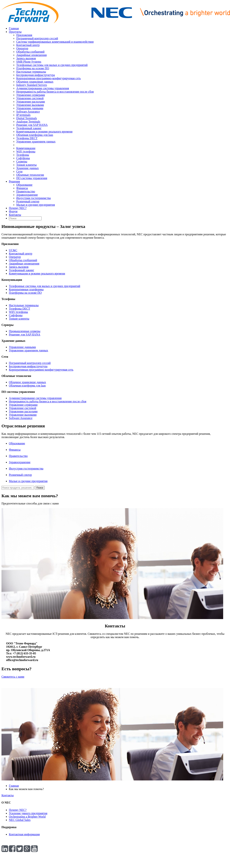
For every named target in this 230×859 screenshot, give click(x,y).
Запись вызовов (26, 58)
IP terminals (23, 114)
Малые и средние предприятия (35, 204)
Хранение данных (27, 168)
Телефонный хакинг (29, 128)
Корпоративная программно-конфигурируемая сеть (48, 78)
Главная (14, 28)
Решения (14, 181)
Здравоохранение (27, 194)
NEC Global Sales (19, 819)
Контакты (15, 214)
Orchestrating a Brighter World (27, 816)
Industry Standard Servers (31, 85)
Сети (19, 171)
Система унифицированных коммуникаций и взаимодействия (55, 41)
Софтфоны (23, 158)
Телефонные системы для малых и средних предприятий (52, 65)
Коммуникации (25, 148)
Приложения (24, 35)
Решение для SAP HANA (32, 124)
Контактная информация (24, 834)
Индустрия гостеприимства (33, 198)
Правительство (25, 191)
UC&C (13, 250)
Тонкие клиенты (26, 164)
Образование (24, 184)
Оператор (22, 48)
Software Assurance (28, 111)
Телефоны (22, 154)
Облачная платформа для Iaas (34, 134)
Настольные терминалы (31, 71)
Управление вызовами (30, 104)
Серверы (21, 161)
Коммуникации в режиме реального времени (44, 131)
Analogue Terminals (28, 121)
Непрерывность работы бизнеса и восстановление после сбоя (55, 91)
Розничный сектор (27, 201)
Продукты (15, 31)
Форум (13, 211)
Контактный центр (28, 45)
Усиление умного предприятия (28, 813)
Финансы (22, 188)
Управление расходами (30, 101)
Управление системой (30, 98)
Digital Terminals (26, 118)
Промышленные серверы (24, 331)
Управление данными (29, 108)
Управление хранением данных (35, 141)
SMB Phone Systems (28, 61)
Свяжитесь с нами (12, 676)
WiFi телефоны (25, 151)
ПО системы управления (31, 178)
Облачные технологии (30, 174)
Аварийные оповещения (31, 55)
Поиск (39, 487)
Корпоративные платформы (26, 289)
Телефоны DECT (27, 138)
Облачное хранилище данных (34, 81)
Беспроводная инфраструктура (35, 75)
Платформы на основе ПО (32, 68)
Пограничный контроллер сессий (37, 38)
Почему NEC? (18, 208)
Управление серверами (30, 94)
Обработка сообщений (30, 51)
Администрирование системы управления (42, 88)
